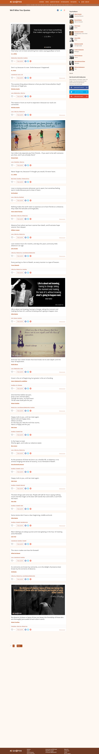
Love (12, 93)
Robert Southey (15, 622)
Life (22, 74)
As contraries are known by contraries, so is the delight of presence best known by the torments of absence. (36, 568)
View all (71, 73)
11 (14, 410)
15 (14, 471)
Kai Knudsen (14, 193)
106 (14, 182)
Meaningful (20, 58)
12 (14, 453)
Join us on (79, 87)
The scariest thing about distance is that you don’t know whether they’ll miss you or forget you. (36, 85)
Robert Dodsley (15, 403)
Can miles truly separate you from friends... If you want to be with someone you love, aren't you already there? (37, 154)
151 (14, 629)
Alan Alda (13, 501)
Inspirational (14, 74)
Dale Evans (14, 427)
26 (14, 237)
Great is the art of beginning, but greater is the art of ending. (32, 378)
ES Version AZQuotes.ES (51, 752)
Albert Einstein (78, 14)
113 (14, 200)
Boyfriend (21, 197)
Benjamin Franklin (78, 31)
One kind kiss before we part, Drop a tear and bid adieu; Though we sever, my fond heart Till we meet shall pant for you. (22, 397)
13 (14, 525)
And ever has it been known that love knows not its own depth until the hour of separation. (36, 360)
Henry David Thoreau (16, 211)
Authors (41, 2)
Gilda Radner (14, 314)
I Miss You (22, 93)
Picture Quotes (65, 2)
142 (14, 321)
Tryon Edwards (15, 265)
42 (14, 434)
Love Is (22, 468)
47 (14, 114)
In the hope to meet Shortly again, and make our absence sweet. (26, 442)
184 (14, 61)
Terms (65, 752)
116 (14, 96)
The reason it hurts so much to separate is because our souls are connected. (33, 103)
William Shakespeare (79, 67)
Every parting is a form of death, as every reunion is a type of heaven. (35, 262)
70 (14, 165)
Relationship (14, 58)
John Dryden (14, 248)
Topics (47, 2)
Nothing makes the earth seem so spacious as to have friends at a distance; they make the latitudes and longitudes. (37, 208)
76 (14, 488)
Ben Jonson (14, 446)
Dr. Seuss (13, 70)
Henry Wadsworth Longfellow (19, 381)
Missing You (22, 111)
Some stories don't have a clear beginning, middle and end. (31, 515)
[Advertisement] (38, 17)
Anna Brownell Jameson (17, 464)
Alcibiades (14, 572)
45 (14, 579)
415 (14, 371)
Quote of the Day (54, 2)
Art (16, 385)
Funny (19, 74)
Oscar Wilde (77, 38)
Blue (21, 431)
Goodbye (25, 58)
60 (14, 388)
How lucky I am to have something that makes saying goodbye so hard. (35, 51)
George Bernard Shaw (79, 61)
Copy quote (20, 61)
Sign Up (87, 2)
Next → (19, 646)
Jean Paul (13, 536)
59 (14, 272)
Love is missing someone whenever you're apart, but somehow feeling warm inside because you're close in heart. (35, 189)
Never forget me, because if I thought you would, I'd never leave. (33, 171)
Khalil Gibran (14, 364)
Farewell (18, 431)
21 (14, 544)
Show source (62, 78)
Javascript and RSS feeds (51, 749)
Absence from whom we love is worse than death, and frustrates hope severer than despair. (35, 226)
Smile (21, 368)
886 (14, 77)
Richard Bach (14, 158)
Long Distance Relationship (29, 252)
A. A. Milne (14, 54)
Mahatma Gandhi (78, 44)
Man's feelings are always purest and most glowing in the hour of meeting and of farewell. (36, 533)
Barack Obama (78, 20)
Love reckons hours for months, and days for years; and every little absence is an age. (34, 245)
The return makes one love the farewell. (25, 550)
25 (14, 256)
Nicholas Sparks (15, 89)
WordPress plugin (50, 750)
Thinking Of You (25, 178)
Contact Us (66, 750)
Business (20, 385)
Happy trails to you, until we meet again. (25, 478)
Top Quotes (73, 2)
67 (14, 219)
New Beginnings (24, 522)
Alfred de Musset (15, 553)
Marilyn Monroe (78, 55)
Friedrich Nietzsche (79, 49)
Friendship (16, 162)
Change (15, 318)
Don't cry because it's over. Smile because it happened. (30, 67)
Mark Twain (77, 25)
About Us (66, 749)
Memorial (22, 485)
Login (82, 2)
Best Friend (13, 178)
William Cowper (15, 230)
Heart (21, 505)
